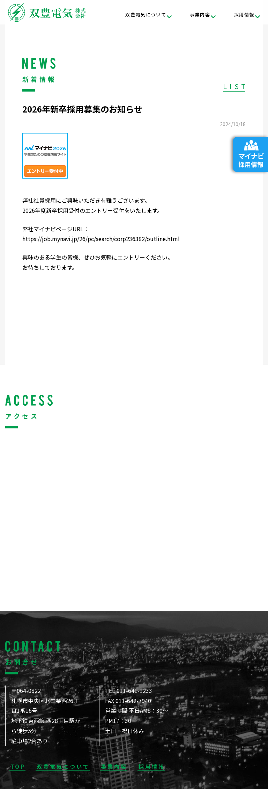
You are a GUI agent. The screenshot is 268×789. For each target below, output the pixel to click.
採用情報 (244, 14)
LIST (235, 86)
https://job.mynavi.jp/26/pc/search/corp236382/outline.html (101, 238)
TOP (17, 766)
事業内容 (200, 14)
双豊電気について (145, 14)
